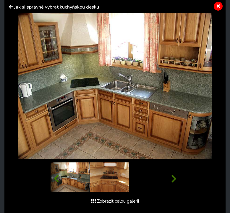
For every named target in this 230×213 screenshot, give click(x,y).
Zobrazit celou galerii (115, 201)
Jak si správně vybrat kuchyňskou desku (56, 7)
